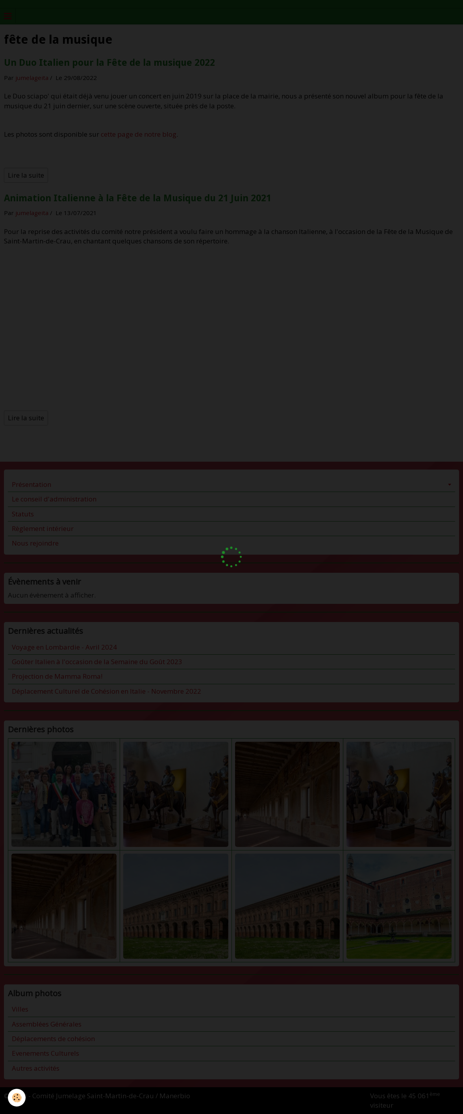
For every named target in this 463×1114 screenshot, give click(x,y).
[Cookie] (17, 1098)
